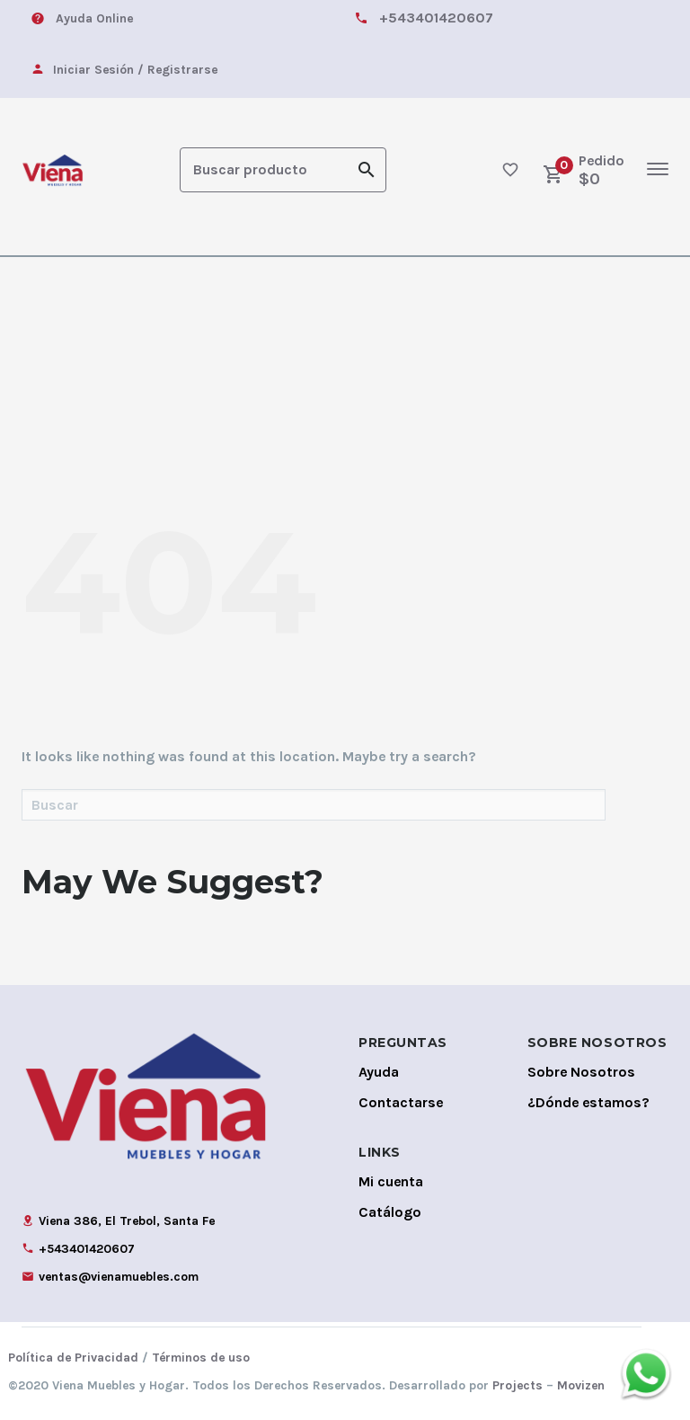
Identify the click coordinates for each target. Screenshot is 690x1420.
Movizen (581, 1383)
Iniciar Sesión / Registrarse (135, 69)
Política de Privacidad (73, 1355)
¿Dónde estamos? (588, 1100)
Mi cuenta (390, 1179)
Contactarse (400, 1100)
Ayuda (378, 1069)
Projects (517, 1383)
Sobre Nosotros (581, 1069)
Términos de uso (201, 1355)
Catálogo (389, 1210)
